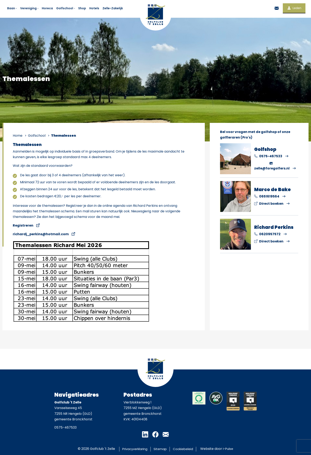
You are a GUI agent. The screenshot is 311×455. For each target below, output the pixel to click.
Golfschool (66, 8)
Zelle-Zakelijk (113, 8)
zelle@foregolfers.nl (272, 166)
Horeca (47, 8)
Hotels (94, 8)
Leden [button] (294, 8)
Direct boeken (268, 203)
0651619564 (266, 196)
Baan (12, 8)
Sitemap (161, 449)
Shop (82, 8)
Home (17, 135)
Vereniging (29, 8)
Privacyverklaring (131, 449)
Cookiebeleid (186, 449)
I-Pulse (233, 448)
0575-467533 (268, 156)
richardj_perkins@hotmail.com (41, 234)
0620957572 (267, 234)
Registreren (23, 225)
